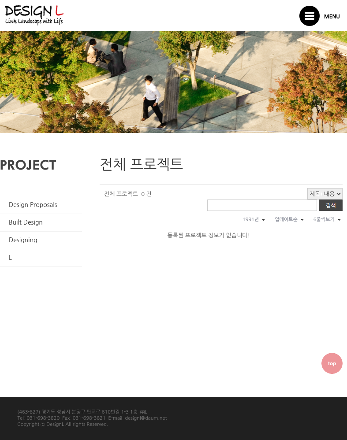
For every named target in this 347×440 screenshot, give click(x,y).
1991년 (251, 219)
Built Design (26, 222)
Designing (23, 240)
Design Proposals (33, 205)
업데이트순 (286, 219)
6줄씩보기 (324, 219)
